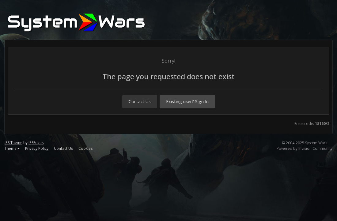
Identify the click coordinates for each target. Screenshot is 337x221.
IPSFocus (36, 142)
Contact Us (140, 101)
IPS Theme (13, 142)
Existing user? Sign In (187, 101)
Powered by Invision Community (304, 148)
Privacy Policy (36, 148)
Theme (12, 148)
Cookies (85, 148)
